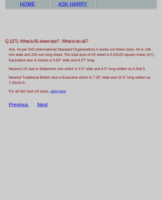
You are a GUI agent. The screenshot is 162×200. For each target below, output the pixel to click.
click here (58, 91)
